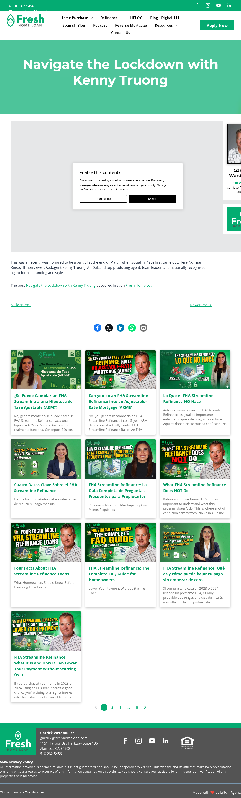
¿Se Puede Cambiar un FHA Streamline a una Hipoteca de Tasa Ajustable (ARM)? (43, 401)
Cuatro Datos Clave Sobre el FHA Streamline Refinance (45, 487)
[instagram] (208, 6)
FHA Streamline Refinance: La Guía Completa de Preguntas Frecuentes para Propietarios (118, 490)
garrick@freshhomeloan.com (64, 738)
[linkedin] (229, 6)
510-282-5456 (23, 6)
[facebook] (197, 6)
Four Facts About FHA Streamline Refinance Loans (41, 570)
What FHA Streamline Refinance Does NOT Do (194, 487)
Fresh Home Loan (140, 285)
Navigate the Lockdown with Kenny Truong (61, 285)
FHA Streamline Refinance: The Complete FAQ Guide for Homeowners (119, 573)
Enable (152, 199)
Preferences (103, 199)
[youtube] (218, 6)
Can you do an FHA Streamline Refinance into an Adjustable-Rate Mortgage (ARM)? (118, 401)
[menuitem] (77, 17)
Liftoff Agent (230, 792)
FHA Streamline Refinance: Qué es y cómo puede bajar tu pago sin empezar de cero (194, 573)
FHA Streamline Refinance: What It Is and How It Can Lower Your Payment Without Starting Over (45, 666)
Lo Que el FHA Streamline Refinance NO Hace (188, 398)
